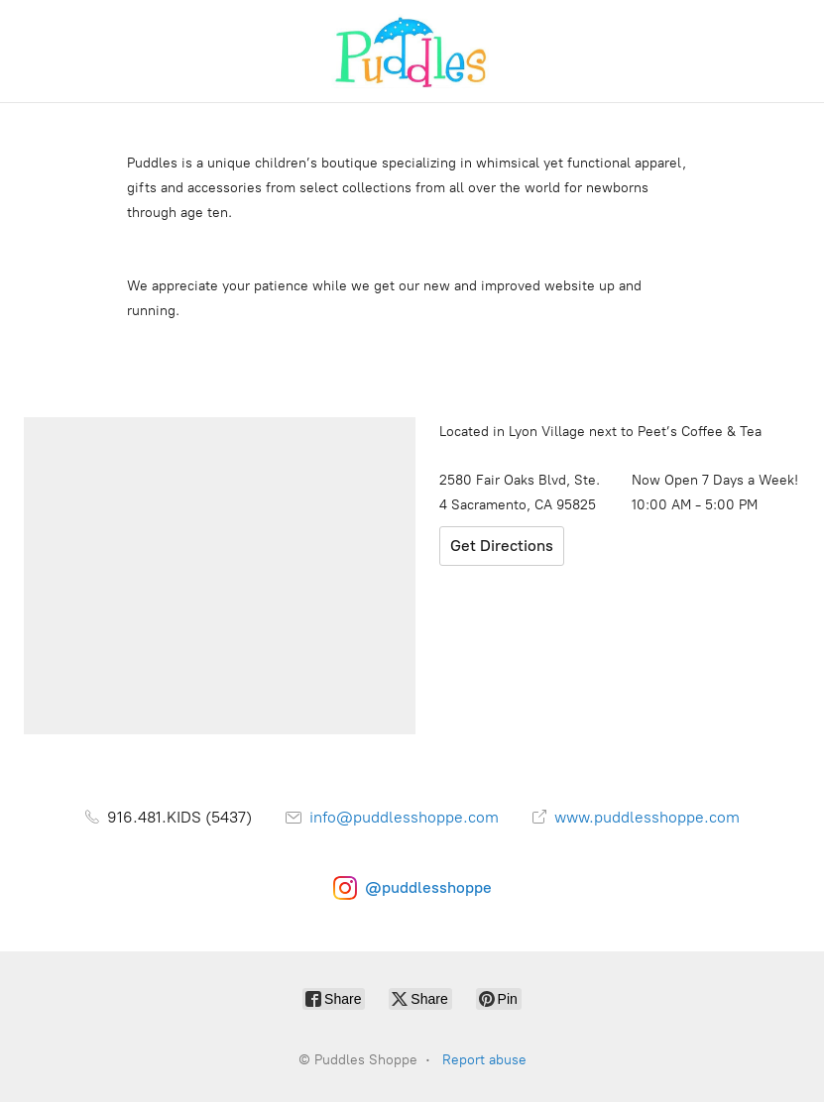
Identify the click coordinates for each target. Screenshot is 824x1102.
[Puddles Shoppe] (411, 51)
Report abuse (484, 1059)
